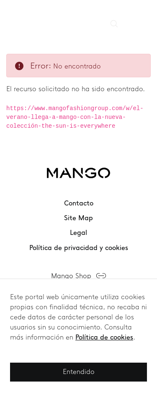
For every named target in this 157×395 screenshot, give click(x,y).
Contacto (78, 203)
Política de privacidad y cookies (78, 248)
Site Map (78, 218)
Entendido (79, 372)
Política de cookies (104, 337)
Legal (78, 233)
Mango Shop (71, 276)
